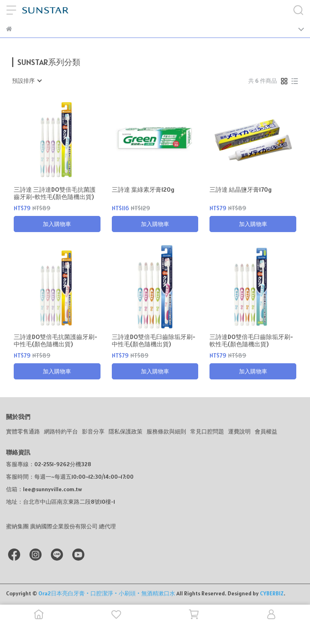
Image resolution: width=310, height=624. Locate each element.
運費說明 (239, 431)
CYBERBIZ (272, 593)
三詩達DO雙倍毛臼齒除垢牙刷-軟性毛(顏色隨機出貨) (251, 340)
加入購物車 (57, 224)
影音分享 (93, 431)
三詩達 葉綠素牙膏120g (143, 189)
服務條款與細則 (166, 431)
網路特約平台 (61, 431)
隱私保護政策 (125, 431)
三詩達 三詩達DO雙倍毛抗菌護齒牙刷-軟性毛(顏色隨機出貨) (55, 193)
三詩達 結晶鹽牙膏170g (240, 189)
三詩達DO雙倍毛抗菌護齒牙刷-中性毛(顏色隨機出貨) (55, 340)
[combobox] (26, 80)
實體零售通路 (23, 431)
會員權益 (266, 431)
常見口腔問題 (207, 431)
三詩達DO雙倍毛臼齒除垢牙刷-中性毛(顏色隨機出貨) (153, 340)
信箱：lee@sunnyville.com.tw (44, 489)
